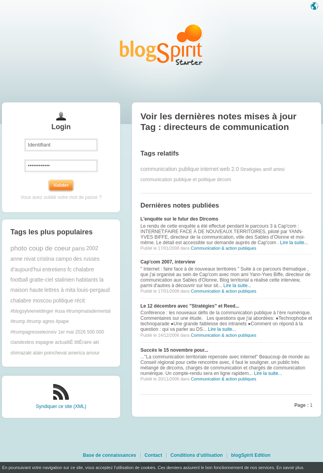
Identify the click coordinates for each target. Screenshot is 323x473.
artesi (278, 169)
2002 (92, 248)
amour (93, 353)
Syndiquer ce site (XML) (61, 406)
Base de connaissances (109, 455)
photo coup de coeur (41, 248)
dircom (224, 179)
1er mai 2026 (71, 332)
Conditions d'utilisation (197, 455)
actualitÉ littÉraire (73, 342)
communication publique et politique (178, 179)
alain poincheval (50, 353)
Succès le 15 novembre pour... (174, 350)
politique (63, 301)
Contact (153, 455)
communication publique (170, 169)
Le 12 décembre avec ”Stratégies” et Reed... (190, 306)
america (76, 353)
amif (267, 169)
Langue (315, 6)
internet (209, 169)
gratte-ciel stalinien (51, 280)
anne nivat (23, 259)
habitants (87, 280)
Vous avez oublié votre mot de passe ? (61, 197)
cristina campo (54, 259)
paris (78, 248)
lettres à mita (60, 290)
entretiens (54, 270)
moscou (42, 301)
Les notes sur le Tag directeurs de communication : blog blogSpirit (161, 44)
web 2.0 (229, 169)
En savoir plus (290, 467)
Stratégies (251, 169)
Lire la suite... (294, 242)
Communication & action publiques (223, 248)
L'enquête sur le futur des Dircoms (180, 219)
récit (79, 301)
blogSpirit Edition (251, 455)
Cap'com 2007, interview (168, 262)
